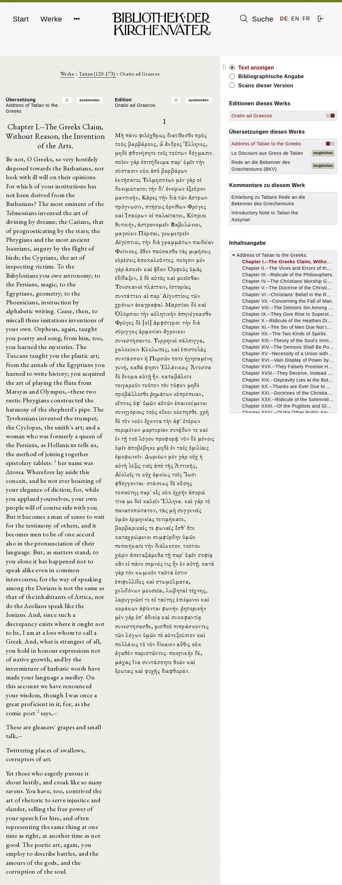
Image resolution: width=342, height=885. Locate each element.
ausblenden (108, 102)
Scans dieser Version (302, 92)
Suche (256, 19)
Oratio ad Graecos (288, 122)
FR (306, 19)
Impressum (274, 864)
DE (284, 19)
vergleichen (323, 177)
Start (21, 19)
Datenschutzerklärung (285, 870)
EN (295, 19)
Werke (51, 19)
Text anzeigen (293, 67)
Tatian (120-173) (116, 75)
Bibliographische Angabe (297, 80)
